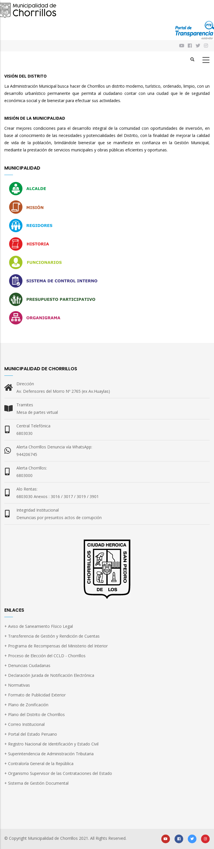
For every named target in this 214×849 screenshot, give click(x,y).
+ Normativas (17, 685)
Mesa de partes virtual (37, 412)
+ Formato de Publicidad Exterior (35, 695)
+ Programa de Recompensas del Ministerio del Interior (56, 646)
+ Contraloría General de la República (38, 763)
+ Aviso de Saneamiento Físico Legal (38, 626)
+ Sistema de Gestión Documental (36, 783)
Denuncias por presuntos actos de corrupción (59, 517)
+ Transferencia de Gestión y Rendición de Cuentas (52, 636)
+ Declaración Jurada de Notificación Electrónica (49, 675)
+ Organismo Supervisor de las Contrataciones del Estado (58, 773)
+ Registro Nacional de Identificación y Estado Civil (51, 744)
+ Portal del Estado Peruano (30, 734)
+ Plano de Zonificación (26, 704)
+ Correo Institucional (24, 724)
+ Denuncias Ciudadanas (27, 665)
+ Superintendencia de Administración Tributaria (49, 753)
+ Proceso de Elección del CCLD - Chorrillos (45, 655)
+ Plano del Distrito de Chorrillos (34, 714)
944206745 (26, 454)
